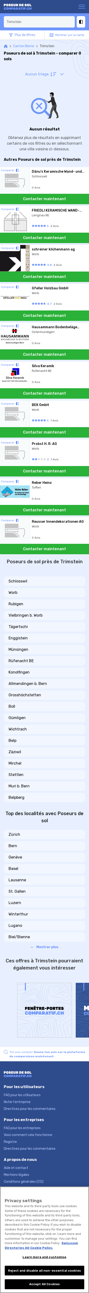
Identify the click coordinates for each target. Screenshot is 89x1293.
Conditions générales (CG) (23, 1182)
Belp (12, 740)
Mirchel (15, 763)
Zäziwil (15, 752)
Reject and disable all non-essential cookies (44, 1270)
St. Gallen (17, 891)
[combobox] (39, 21)
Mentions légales (16, 1175)
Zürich (14, 834)
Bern (13, 846)
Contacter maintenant (44, 199)
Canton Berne (23, 46)
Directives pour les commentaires (30, 1109)
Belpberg (16, 797)
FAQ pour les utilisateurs (22, 1095)
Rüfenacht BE (21, 661)
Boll (12, 706)
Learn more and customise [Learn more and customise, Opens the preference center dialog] (44, 1257)
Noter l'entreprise (17, 1102)
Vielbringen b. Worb (25, 615)
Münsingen (18, 649)
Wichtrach (18, 729)
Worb (13, 592)
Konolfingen (19, 672)
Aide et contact (16, 1168)
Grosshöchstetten (25, 695)
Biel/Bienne (19, 937)
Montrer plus (44, 947)
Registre (10, 1142)
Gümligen (17, 718)
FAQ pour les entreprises (22, 1128)
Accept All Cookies (44, 1284)
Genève (15, 857)
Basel (13, 868)
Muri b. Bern (19, 786)
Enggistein (18, 638)
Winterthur (18, 914)
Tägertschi (18, 626)
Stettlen (16, 774)
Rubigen (16, 604)
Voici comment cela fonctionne (28, 1135)
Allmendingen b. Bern (28, 683)
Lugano (15, 925)
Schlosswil (18, 581)
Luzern (15, 902)
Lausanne (17, 880)
